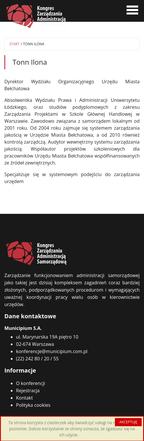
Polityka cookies (33, 405)
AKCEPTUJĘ (128, 422)
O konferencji (30, 383)
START (14, 43)
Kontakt (24, 398)
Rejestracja (28, 390)
